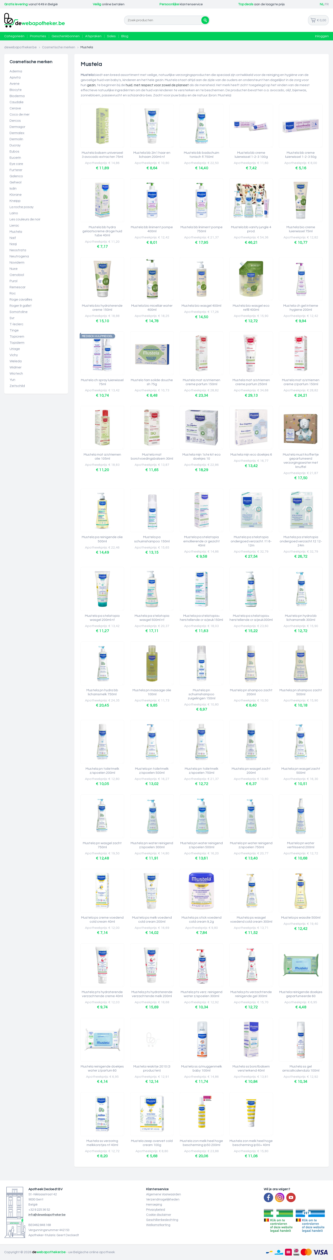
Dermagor (17, 126)
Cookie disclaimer (158, 1214)
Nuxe (14, 268)
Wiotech (16, 373)
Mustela (16, 231)
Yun (12, 379)
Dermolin (16, 139)
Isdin (13, 188)
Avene (15, 83)
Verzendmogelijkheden (162, 1199)
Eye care (16, 163)
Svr (12, 318)
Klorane (16, 194)
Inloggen (322, 36)
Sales (111, 36)
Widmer (15, 367)
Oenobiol (17, 275)
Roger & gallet (21, 305)
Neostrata (18, 250)
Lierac (14, 225)
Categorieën (14, 36)
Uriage (15, 349)
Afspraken (93, 36)
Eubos (14, 151)
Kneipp (15, 200)
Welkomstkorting (158, 1225)
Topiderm (17, 342)
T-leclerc (16, 324)
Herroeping (154, 1204)
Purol (13, 281)
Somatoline (19, 312)
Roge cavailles (21, 299)
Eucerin (15, 157)
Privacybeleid (155, 1209)
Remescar (17, 287)
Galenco (16, 176)
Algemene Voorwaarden (163, 1194)
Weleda (16, 361)
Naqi (13, 244)
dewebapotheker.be (20, 47)
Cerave (15, 108)
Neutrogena (19, 256)
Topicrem (17, 336)
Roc (13, 293)
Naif (13, 237)
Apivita (15, 77)
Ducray (15, 145)
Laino (14, 213)
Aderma (16, 71)
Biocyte (16, 89)
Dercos (15, 120)
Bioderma (17, 96)
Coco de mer (20, 114)
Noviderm (17, 262)
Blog (124, 36)
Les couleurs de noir (25, 219)
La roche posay (22, 207)
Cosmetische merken (58, 47)
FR (327, 4)
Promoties (38, 36)
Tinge (14, 330)
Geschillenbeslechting (162, 1220)
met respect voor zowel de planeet (161, 85)
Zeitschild (17, 386)
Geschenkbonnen (66, 36)
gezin (91, 85)
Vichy (14, 355)
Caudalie (17, 102)
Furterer (16, 170)
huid (129, 85)
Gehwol (15, 182)
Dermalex (17, 133)
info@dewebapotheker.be (47, 1214)
